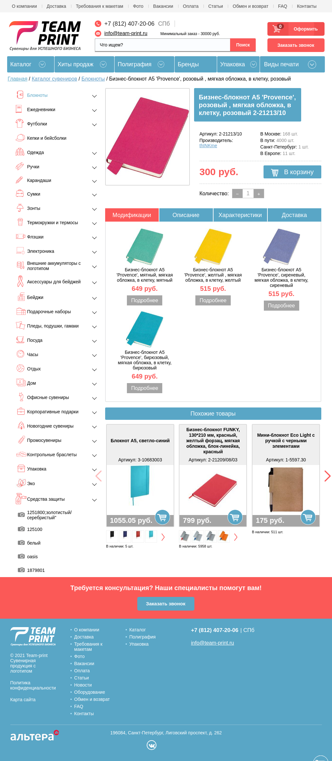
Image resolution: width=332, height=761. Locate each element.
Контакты (306, 6)
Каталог (137, 629)
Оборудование (89, 692)
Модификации (132, 215)
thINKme (208, 145)
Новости (83, 685)
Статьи (215, 6)
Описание (186, 215)
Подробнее (144, 300)
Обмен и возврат (250, 6)
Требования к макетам (99, 6)
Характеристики (240, 215)
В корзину (292, 172)
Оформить (304, 29)
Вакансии (163, 6)
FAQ (282, 6)
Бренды (188, 64)
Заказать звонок (295, 45)
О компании (24, 6)
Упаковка (232, 64)
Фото (138, 6)
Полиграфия (135, 64)
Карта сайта (23, 699)
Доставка (56, 6)
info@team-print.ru (126, 33)
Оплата (191, 6)
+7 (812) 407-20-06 (130, 23)
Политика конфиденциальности (33, 685)
